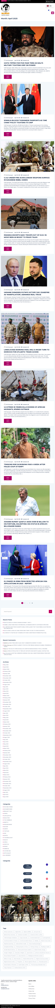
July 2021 (6, 792)
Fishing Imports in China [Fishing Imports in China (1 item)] (22, 946)
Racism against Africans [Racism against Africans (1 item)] (31, 961)
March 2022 (6, 774)
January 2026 (7, 673)
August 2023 (7, 737)
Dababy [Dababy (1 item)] (36, 940)
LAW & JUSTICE (7, 815)
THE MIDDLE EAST (8, 837)
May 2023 (6, 744)
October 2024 (7, 706)
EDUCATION (7, 818)
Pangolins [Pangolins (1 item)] (19, 961)
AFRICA (5, 842)
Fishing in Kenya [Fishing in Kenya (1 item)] (34, 946)
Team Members (32, 995)
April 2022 (6, 772)
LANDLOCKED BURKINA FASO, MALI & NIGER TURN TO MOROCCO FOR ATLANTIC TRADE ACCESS (26, 351)
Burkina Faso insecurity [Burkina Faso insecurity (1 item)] (9, 934)
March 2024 (6, 722)
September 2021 (7, 788)
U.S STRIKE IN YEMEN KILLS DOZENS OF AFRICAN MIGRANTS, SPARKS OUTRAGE (24, 408)
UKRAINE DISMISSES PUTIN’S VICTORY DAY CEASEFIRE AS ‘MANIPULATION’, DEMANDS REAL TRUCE (26, 293)
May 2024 (6, 717)
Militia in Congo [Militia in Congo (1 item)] (7, 958)
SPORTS (6, 835)
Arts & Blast (31, 986)
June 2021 (6, 794)
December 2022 (7, 755)
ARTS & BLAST (7, 853)
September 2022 (7, 761)
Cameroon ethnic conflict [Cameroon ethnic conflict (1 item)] (36, 934)
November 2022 (7, 757)
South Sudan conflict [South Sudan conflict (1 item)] (23, 964)
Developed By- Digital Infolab (7, 1006)
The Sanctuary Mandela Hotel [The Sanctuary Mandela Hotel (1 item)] (38, 964)
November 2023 (7, 730)
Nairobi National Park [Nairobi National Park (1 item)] (28, 958)
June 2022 (6, 768)
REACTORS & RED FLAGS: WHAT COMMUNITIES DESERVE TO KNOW (25, 643)
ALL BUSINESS (7, 855)
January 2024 (7, 726)
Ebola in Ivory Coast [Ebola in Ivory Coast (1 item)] (46, 940)
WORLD (6, 846)
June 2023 (6, 741)
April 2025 (6, 693)
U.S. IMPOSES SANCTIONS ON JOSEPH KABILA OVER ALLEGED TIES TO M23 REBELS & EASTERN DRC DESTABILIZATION (27, 627)
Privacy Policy (31, 998)
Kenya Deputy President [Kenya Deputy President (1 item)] (10, 955)
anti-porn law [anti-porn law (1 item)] (37, 931)
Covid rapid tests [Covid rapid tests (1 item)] (46, 937)
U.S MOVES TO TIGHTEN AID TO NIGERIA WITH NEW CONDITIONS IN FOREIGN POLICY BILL (25, 632)
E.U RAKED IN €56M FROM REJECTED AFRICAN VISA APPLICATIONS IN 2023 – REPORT (25, 582)
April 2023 (6, 746)
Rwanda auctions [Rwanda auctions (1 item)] (43, 961)
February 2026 (7, 671)
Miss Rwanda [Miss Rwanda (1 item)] (17, 958)
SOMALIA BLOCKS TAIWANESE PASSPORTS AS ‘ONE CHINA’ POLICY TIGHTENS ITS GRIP (25, 121)
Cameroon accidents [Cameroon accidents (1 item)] (23, 934)
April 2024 (6, 719)
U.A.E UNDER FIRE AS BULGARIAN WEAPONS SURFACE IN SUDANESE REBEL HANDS (27, 179)
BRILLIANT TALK (8, 811)
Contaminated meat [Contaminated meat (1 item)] (35, 937)
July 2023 (6, 739)
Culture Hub (31, 991)
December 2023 (7, 728)
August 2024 (7, 711)
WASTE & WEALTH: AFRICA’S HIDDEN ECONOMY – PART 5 (19, 0)
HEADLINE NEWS (8, 824)
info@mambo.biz (5, 985)
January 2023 (7, 752)
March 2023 (6, 748)
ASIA (5, 833)
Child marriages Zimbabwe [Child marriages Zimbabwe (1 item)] (10, 937)
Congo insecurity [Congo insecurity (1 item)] (23, 937)
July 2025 (6, 686)
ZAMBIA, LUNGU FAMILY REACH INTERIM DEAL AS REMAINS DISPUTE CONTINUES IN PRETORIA (26, 624)
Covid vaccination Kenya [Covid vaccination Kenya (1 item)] (26, 940)
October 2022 (7, 759)
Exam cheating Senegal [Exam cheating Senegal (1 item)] (34, 943)
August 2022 (7, 763)
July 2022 (6, 766)
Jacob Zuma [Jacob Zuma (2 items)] (30, 952)
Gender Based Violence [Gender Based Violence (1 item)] (9, 949)
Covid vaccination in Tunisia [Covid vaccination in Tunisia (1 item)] (10, 940)
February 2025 (7, 697)
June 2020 (6, 796)
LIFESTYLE (6, 844)
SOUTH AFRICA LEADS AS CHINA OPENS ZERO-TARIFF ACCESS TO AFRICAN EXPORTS (24, 630)
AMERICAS (6, 848)
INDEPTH (6, 822)
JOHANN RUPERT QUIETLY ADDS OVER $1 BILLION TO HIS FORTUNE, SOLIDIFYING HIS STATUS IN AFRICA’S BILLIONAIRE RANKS (26, 524)
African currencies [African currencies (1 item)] (8, 931)
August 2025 (7, 684)
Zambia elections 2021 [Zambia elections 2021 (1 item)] (20, 967)
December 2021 (7, 781)
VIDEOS (5, 813)
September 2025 (7, 682)
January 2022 (7, 779)
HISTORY (6, 826)
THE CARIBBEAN (8, 820)
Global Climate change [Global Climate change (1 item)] (39, 949)
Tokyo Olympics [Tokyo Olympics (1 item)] (8, 967)
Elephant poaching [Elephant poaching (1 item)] (8, 943)
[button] (52, 13)
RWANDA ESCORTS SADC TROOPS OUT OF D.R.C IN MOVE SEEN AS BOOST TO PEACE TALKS (25, 236)
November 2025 (7, 678)
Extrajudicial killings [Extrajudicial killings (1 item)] (8, 946)
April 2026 (6, 667)
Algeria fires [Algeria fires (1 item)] (18, 931)
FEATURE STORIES (8, 807)
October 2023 (7, 733)
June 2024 (6, 715)
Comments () (25, 60)
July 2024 (6, 713)
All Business (31, 988)
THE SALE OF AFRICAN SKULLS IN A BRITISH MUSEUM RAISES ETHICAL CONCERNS (27, 648)
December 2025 (7, 675)
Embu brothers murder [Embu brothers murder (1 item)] (21, 943)
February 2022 (7, 777)
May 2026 (6, 664)
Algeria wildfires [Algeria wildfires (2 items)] (27, 931)
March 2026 (6, 669)
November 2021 (7, 783)
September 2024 (7, 708)
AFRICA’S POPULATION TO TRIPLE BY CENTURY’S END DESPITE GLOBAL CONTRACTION (28, 651)
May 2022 (6, 770)
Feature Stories (32, 993)
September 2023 (7, 735)
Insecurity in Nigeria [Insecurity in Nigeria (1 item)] (19, 952)
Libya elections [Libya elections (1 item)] (22, 955)
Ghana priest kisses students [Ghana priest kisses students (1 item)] (25, 949)
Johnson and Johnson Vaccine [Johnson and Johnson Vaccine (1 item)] (42, 952)
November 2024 (7, 704)
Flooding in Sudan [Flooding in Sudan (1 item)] (45, 946)
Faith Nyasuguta (9, 60)
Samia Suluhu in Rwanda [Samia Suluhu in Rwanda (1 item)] (10, 964)
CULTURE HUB (7, 850)
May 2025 (6, 691)
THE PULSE (6, 831)
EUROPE (6, 828)
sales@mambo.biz (5, 988)
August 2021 (7, 790)
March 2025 (6, 695)
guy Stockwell (7, 653)
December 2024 (7, 702)
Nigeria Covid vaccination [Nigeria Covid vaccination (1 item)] (42, 958)
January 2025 (7, 700)
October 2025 (7, 680)
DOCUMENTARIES (8, 809)
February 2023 (7, 750)
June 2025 (6, 689)
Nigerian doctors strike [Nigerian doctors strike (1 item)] (9, 961)
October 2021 (7, 785)
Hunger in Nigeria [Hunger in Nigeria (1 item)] (8, 952)
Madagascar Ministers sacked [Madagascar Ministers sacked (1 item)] (35, 955)
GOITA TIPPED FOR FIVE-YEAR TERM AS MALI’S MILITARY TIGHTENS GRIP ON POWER (23, 64)
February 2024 (7, 724)
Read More (8, 76)
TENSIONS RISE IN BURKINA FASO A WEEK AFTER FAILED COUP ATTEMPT (24, 465)
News (29, 984)
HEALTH (6, 839)
